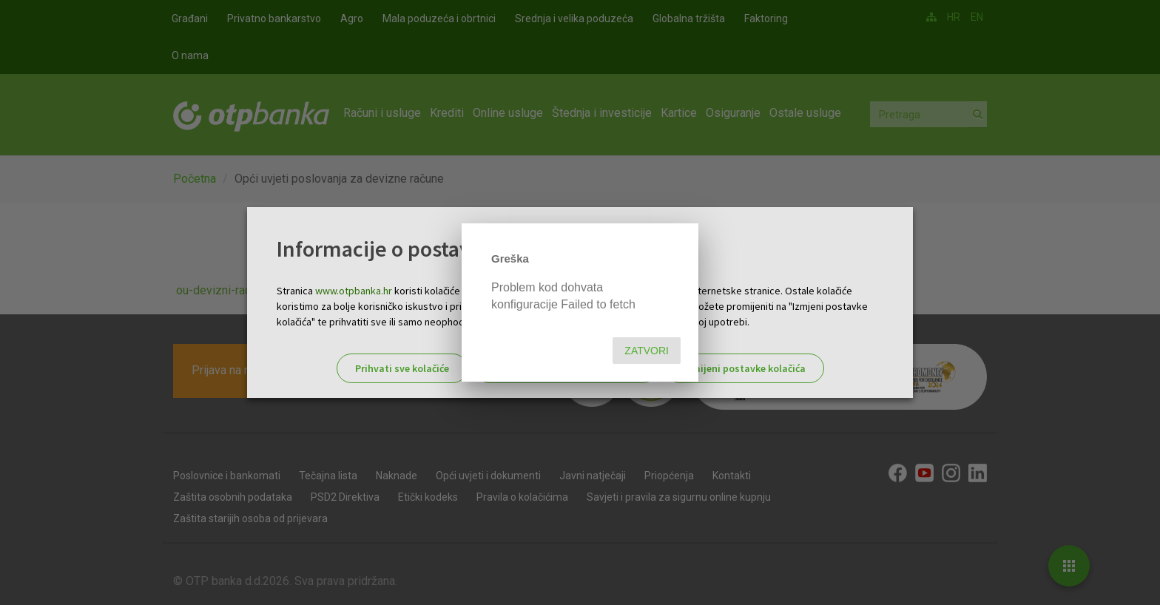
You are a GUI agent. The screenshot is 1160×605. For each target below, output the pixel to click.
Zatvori (646, 350)
